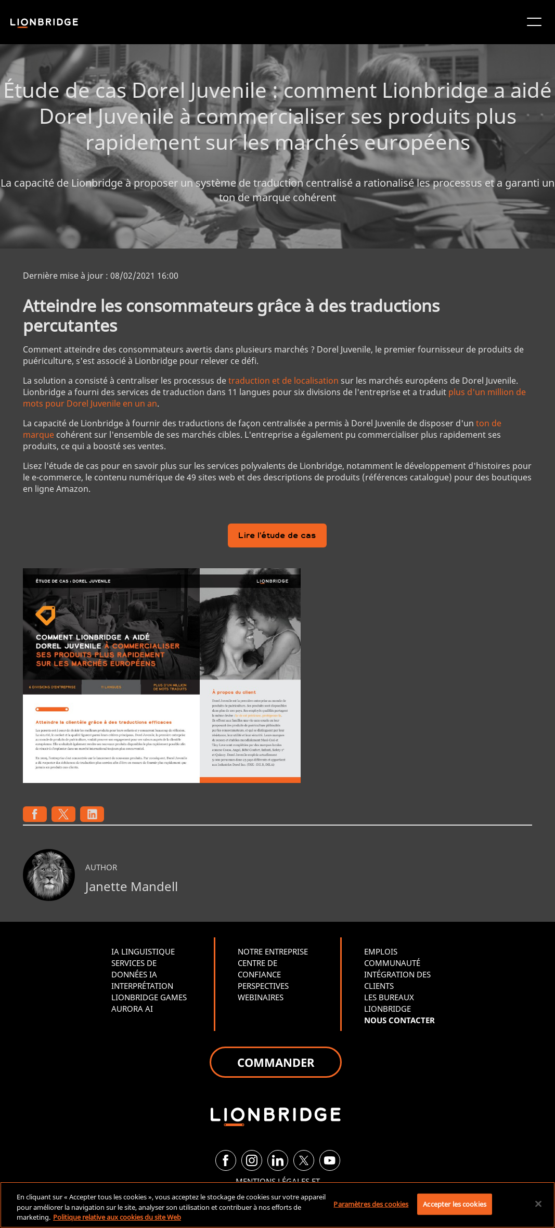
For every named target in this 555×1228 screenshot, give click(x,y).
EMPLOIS (380, 951)
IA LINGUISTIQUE (143, 951)
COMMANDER (275, 1062)
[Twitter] (303, 1160)
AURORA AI (132, 1008)
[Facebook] (225, 1160)
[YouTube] (329, 1160)
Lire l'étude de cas (277, 536)
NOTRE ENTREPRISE (273, 951)
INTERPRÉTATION (142, 986)
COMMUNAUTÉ (392, 963)
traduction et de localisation (283, 380)
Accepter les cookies (454, 1203)
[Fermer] (538, 1203)
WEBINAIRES (260, 997)
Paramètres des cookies (370, 1203)
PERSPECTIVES (263, 986)
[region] (277, 1205)
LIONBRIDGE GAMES (149, 997)
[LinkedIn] (277, 1160)
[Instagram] (251, 1160)
